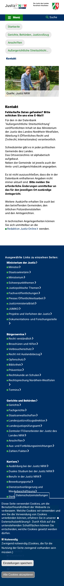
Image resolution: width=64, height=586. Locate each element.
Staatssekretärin (19, 272)
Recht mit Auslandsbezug (24, 354)
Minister (14, 267)
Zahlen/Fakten (18, 451)
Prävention (15, 370)
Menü (16, 17)
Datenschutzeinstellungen (32, 495)
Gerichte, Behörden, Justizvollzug (28, 35)
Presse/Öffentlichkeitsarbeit (26, 298)
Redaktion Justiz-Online (21, 229)
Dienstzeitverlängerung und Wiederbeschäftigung (26, 489)
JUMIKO (14, 309)
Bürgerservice (15, 334)
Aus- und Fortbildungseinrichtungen (30, 446)
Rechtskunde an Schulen (24, 375)
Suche (53, 17)
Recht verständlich (20, 339)
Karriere (12, 462)
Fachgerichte (17, 410)
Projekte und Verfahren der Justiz (29, 314)
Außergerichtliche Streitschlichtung (29, 51)
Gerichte (14, 405)
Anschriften (15, 43)
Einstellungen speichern (17, 563)
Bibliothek (15, 365)
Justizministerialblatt (22, 303)
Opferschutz (16, 360)
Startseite (14, 27)
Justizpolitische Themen (24, 288)
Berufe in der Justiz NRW (24, 477)
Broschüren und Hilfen (22, 344)
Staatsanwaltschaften (22, 415)
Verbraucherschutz (20, 349)
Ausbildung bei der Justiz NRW (27, 466)
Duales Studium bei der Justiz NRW (30, 471)
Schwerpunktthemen (21, 283)
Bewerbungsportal (20, 482)
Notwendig (11, 539)
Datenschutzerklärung (15, 522)
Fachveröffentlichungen (23, 293)
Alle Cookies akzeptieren (18, 574)
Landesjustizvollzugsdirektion (27, 421)
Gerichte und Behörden (21, 401)
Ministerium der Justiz (21, 263)
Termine (14, 390)
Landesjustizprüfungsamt (24, 426)
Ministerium (16, 277)
